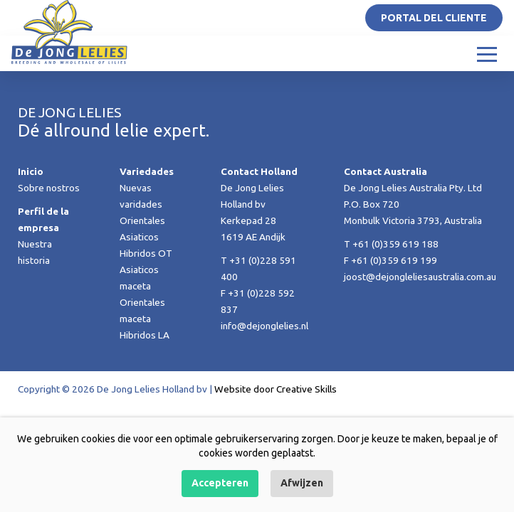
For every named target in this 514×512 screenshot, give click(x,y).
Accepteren (220, 483)
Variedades (147, 171)
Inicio (30, 171)
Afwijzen (301, 483)
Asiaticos (139, 236)
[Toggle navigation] (487, 53)
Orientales (142, 220)
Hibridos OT (146, 253)
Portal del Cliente (434, 17)
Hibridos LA (144, 335)
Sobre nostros (49, 187)
